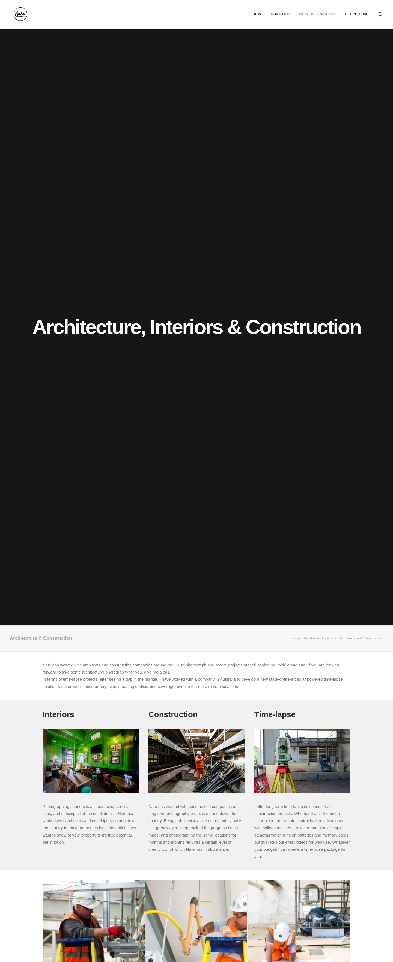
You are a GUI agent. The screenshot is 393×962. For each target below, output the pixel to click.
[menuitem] (257, 14)
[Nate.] (16, 14)
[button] (380, 14)
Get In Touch (356, 14)
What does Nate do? (317, 14)
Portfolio (280, 14)
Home (257, 14)
